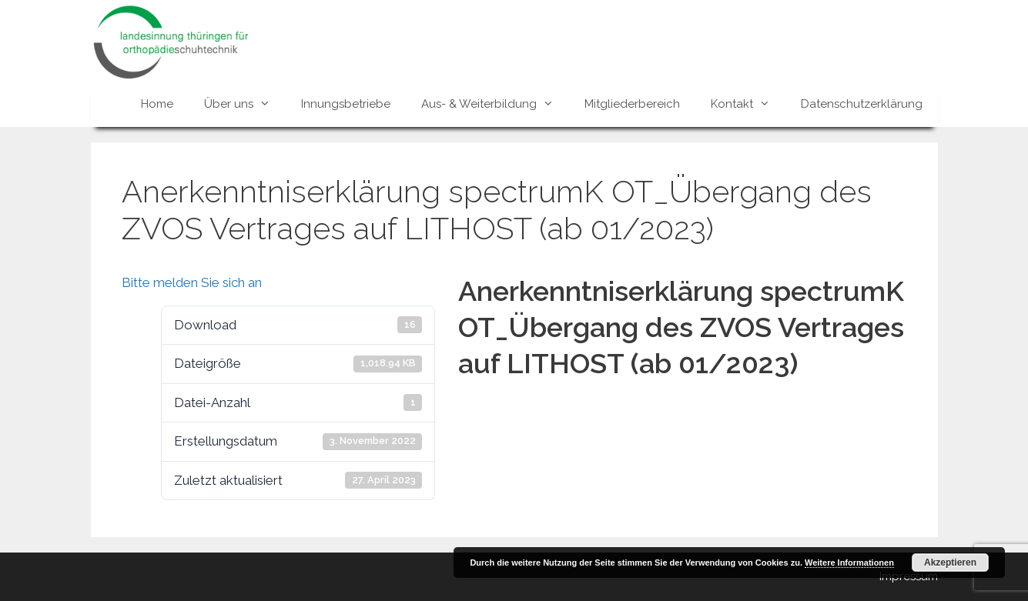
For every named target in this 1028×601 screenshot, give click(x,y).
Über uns (245, 104)
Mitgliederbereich (632, 104)
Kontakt (748, 104)
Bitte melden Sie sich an (192, 282)
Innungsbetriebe (345, 104)
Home (157, 104)
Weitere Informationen (849, 562)
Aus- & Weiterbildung (495, 104)
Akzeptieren (950, 562)
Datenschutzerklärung (862, 104)
